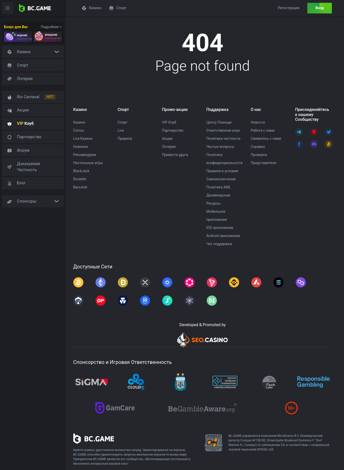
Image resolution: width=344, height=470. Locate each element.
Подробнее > (51, 27)
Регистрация (289, 8)
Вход (319, 8)
